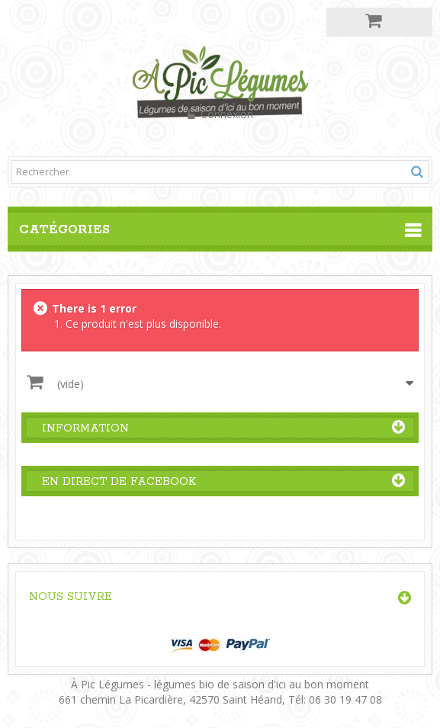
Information (85, 428)
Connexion (225, 114)
